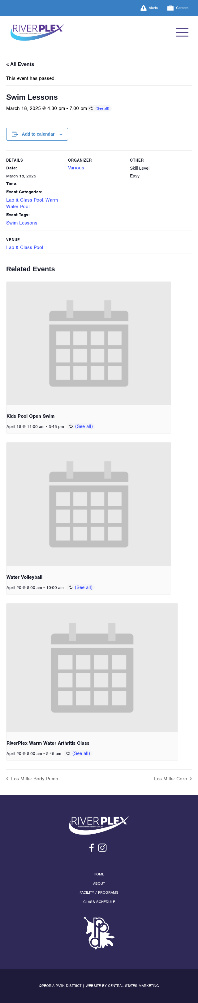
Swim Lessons (21, 223)
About (99, 883)
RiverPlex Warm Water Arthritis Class (47, 743)
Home (99, 874)
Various (76, 168)
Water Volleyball (24, 577)
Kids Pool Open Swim (30, 416)
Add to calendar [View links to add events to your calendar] (38, 134)
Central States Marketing (133, 985)
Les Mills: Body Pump (34, 779)
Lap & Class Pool (24, 200)
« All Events (20, 64)
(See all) (102, 108)
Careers (177, 8)
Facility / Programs (99, 892)
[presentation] (88, 343)
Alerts (149, 8)
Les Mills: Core (171, 779)
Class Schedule (99, 901)
